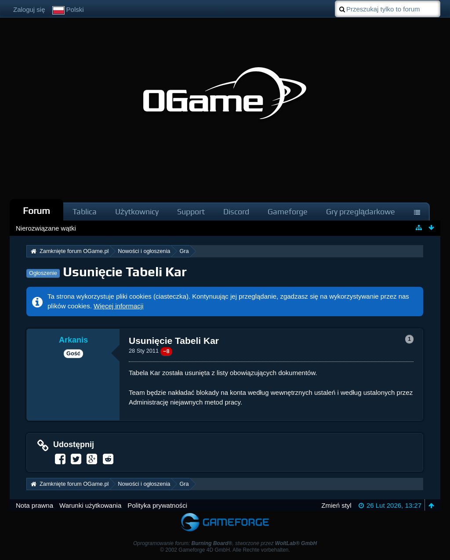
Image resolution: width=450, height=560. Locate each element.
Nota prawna (34, 505)
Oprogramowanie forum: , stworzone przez (225, 543)
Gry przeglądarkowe (360, 211)
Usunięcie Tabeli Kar (125, 271)
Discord (236, 211)
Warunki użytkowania (90, 505)
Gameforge (288, 211)
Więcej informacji (118, 306)
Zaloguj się (29, 9)
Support (191, 211)
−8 (166, 351)
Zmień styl (336, 505)
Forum (36, 210)
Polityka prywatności (157, 505)
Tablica (85, 211)
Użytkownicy (137, 211)
